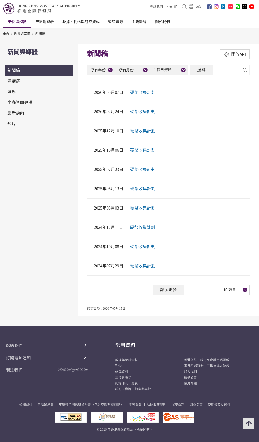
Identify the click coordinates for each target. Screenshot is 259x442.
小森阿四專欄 (19, 102)
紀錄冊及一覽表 (126, 383)
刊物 (118, 366)
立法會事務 (123, 377)
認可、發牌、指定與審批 (133, 389)
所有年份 (98, 70)
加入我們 (190, 371)
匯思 (11, 91)
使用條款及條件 (219, 404)
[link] (198, 6)
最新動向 (15, 113)
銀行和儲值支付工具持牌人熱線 (206, 366)
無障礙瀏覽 (45, 404)
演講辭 (13, 81)
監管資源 (115, 22)
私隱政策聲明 (156, 404)
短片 (11, 123)
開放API (235, 54)
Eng (169, 6)
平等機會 (135, 404)
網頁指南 (196, 404)
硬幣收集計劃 (142, 92)
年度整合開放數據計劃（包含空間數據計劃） (91, 404)
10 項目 (229, 290)
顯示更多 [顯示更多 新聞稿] (168, 289)
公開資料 (25, 404)
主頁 (6, 33)
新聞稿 (40, 33)
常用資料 (125, 345)
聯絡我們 (156, 6)
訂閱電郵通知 (18, 358)
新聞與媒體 (17, 22)
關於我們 (162, 22)
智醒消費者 (44, 22)
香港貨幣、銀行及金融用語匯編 (206, 360)
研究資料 (121, 371)
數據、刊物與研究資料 (81, 22)
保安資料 (178, 404)
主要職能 (139, 22)
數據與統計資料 (126, 360)
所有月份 (126, 70)
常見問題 (190, 383)
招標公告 (190, 377)
